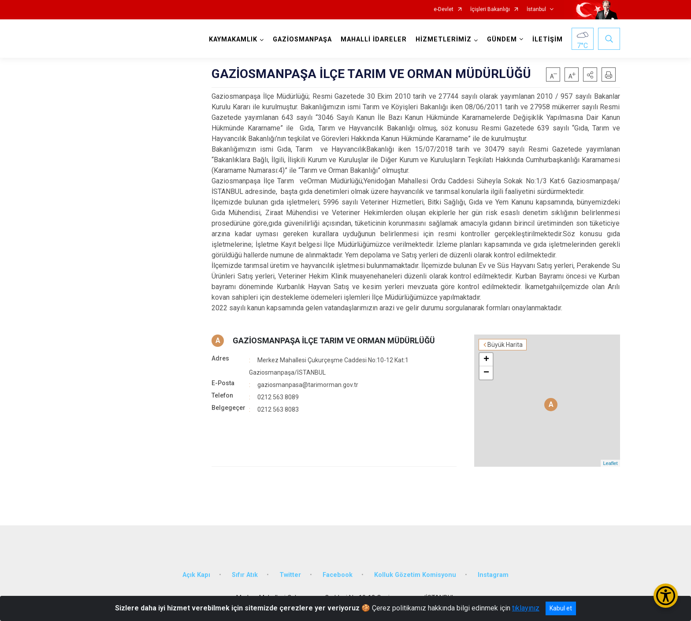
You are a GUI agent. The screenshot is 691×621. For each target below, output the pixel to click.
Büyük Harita (505, 344)
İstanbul (536, 9)
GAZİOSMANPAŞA (302, 39)
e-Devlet (443, 9)
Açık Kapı (196, 575)
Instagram (493, 575)
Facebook (338, 575)
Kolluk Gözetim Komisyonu (415, 575)
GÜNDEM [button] (502, 39)
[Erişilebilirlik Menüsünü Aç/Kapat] (666, 596)
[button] (590, 74)
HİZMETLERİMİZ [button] (444, 39)
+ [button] (486, 359)
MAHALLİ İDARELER (374, 39)
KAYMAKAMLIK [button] (233, 39)
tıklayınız (525, 608)
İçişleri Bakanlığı (490, 9)
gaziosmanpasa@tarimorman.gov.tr (307, 384)
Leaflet (610, 463)
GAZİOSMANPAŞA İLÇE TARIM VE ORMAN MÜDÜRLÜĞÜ (334, 340)
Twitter (290, 575)
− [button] (486, 372)
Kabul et (561, 608)
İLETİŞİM (547, 39)
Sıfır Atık (245, 575)
